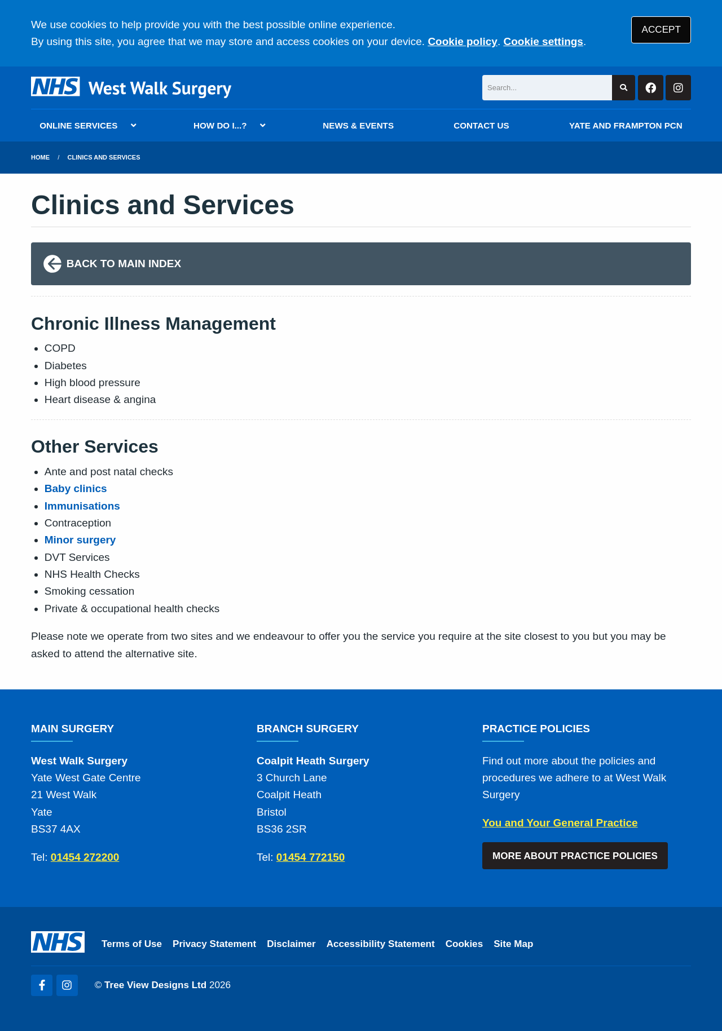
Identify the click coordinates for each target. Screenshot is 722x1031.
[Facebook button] (650, 87)
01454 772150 (310, 857)
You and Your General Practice (560, 823)
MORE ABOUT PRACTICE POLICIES (575, 856)
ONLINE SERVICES (78, 125)
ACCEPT (661, 29)
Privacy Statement (214, 944)
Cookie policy (463, 41)
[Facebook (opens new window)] (41, 985)
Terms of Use (132, 944)
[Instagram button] (678, 87)
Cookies (464, 944)
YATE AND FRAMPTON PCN (626, 125)
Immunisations (82, 506)
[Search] (547, 87)
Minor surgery (80, 540)
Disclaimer (291, 944)
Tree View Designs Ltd (155, 985)
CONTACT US (481, 125)
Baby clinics (76, 488)
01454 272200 (85, 857)
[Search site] (623, 87)
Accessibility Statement (381, 944)
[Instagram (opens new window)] (67, 985)
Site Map (513, 944)
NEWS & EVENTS (358, 125)
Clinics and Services (104, 157)
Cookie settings (543, 41)
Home (40, 157)
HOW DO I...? (220, 125)
